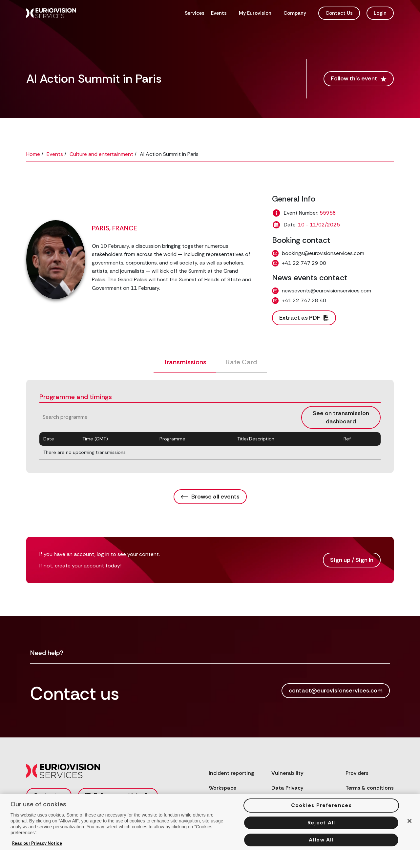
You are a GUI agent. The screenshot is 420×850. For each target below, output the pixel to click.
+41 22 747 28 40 (304, 300)
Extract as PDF (304, 318)
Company (295, 13)
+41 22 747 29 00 (304, 263)
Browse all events (210, 496)
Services (194, 13)
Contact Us (339, 13)
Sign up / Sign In (351, 560)
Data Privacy (287, 787)
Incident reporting (231, 773)
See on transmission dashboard (341, 417)
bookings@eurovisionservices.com (323, 253)
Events (219, 13)
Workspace (222, 787)
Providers (357, 773)
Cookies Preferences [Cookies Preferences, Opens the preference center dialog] (321, 809)
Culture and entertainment (101, 154)
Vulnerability (287, 773)
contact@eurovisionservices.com (336, 690)
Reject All (321, 827)
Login (380, 13)
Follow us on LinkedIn (118, 795)
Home (33, 154)
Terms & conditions (370, 787)
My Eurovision (255, 13)
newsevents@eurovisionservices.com (326, 290)
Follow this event (359, 78)
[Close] (409, 825)
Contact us (48, 795)
